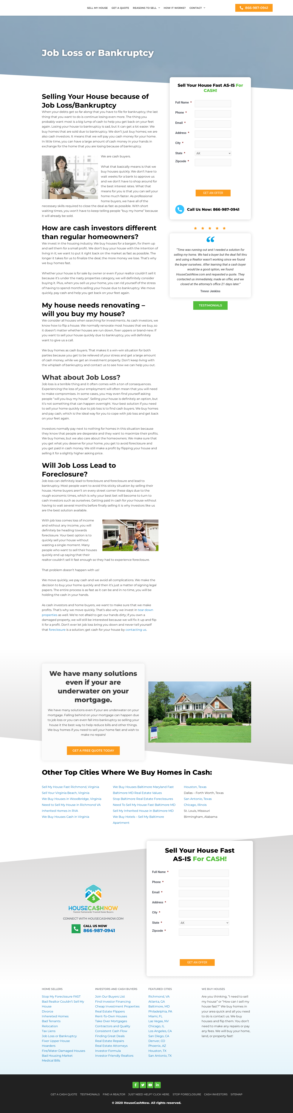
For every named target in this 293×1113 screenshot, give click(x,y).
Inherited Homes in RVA (60, 811)
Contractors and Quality (112, 1026)
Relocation (50, 1026)
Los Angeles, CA (160, 1031)
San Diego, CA (158, 1036)
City (179, 143)
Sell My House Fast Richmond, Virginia (70, 787)
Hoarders (48, 1046)
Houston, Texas (195, 787)
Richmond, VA (158, 996)
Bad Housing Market (57, 1055)
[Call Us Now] (76, 928)
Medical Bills (51, 1060)
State (180, 153)
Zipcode (182, 161)
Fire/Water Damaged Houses (63, 1051)
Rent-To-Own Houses (111, 1016)
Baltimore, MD (159, 1006)
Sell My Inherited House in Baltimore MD (143, 811)
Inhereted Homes (55, 1016)
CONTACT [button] (197, 7)
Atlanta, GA (156, 1001)
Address (182, 133)
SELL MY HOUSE (97, 7)
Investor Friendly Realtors (114, 1055)
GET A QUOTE (120, 7)
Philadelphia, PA (160, 1011)
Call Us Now (94, 926)
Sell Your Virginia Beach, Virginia (65, 793)
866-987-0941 (99, 930)
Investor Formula (108, 1051)
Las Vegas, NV (158, 1021)
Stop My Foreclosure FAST (61, 996)
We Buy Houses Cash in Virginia (65, 817)
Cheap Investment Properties (117, 1006)
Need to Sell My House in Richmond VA (71, 805)
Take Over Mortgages (111, 1021)
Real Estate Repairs (109, 1041)
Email (180, 123)
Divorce (47, 1011)
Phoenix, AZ (157, 1046)
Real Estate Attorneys (111, 1046)
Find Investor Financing (113, 1001)
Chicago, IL (156, 1026)
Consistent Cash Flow (111, 1031)
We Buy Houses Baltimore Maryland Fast (143, 787)
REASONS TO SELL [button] (146, 7)
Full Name (183, 102)
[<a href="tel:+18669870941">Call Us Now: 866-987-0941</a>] (179, 209)
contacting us (136, 629)
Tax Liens (48, 1031)
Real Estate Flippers (110, 1011)
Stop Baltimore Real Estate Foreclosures (143, 799)
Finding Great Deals (110, 1036)
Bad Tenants (51, 1021)
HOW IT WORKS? (175, 7)
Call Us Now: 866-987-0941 (213, 209)
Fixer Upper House (56, 1041)
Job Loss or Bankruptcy (59, 1036)
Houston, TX (157, 1051)
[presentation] (223, 176)
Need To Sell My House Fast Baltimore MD (144, 805)
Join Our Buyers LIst (110, 996)
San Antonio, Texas (198, 799)
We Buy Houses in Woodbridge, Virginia (71, 799)
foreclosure (57, 629)
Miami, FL (155, 1016)
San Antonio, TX (160, 1055)
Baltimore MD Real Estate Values (137, 793)
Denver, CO (156, 1041)
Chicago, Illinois (195, 805)
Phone (181, 112)
